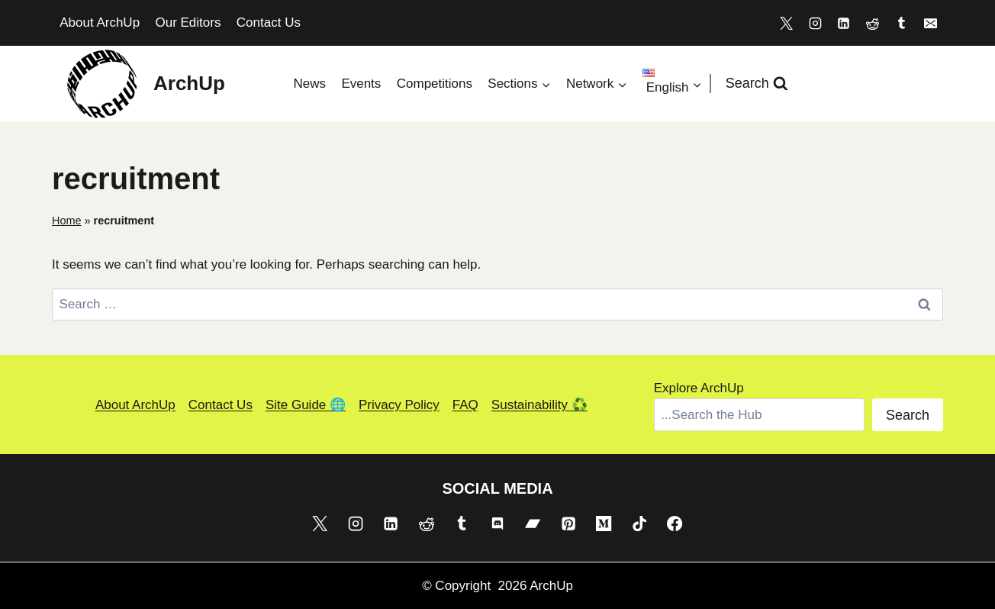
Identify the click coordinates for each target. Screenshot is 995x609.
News (309, 83)
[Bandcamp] (532, 523)
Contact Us (269, 22)
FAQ (465, 405)
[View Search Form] (757, 84)
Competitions (434, 83)
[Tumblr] (901, 23)
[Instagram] (815, 23)
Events (361, 83)
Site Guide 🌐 (306, 405)
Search (907, 415)
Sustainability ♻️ (539, 405)
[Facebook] (674, 523)
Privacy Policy (399, 405)
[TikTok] (639, 523)
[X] (786, 23)
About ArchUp (100, 22)
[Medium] (603, 523)
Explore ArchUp (699, 388)
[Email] (930, 23)
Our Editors (188, 22)
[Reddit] (873, 23)
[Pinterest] (568, 523)
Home (67, 220)
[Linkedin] (844, 23)
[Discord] (497, 523)
